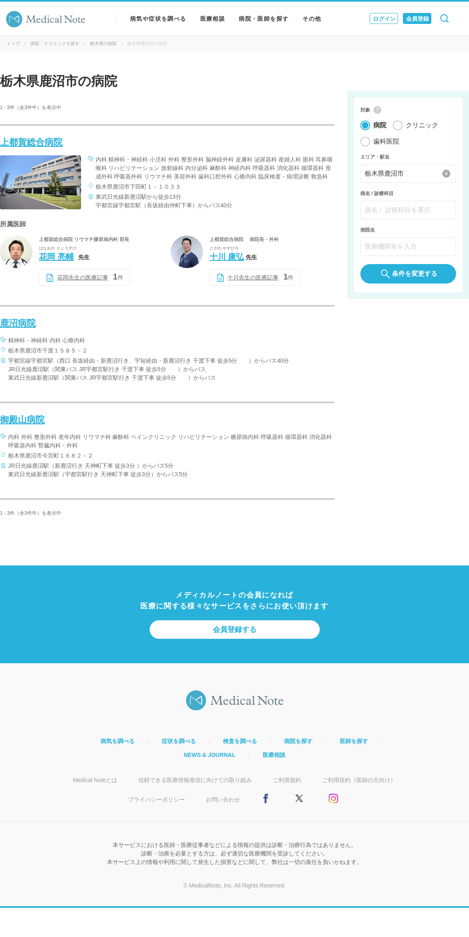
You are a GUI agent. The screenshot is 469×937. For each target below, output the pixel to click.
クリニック (422, 125)
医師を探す (354, 741)
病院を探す (298, 741)
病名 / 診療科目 (377, 193)
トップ (13, 43)
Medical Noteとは (95, 780)
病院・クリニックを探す (54, 43)
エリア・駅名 (375, 157)
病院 (379, 125)
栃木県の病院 (103, 43)
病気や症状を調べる (158, 18)
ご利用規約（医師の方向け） (359, 780)
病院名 (367, 230)
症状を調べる (179, 741)
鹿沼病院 (18, 323)
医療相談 (212, 18)
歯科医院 (386, 141)
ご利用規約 (287, 780)
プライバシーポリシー (156, 799)
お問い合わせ (223, 799)
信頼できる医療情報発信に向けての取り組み (195, 780)
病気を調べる (118, 741)
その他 (311, 18)
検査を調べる (240, 741)
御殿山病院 (22, 420)
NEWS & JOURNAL (210, 755)
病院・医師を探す (264, 18)
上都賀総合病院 (31, 142)
